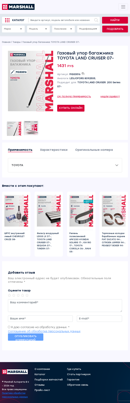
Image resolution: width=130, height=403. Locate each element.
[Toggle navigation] (123, 6)
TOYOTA (17, 165)
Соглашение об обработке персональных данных (44, 331)
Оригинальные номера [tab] (94, 150)
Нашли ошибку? (110, 96)
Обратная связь (77, 385)
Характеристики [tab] (54, 150)
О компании (42, 369)
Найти (115, 20)
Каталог (18, 20)
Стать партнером (79, 374)
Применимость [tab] (20, 150)
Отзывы (40, 385)
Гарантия (73, 380)
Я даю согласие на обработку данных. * (40, 327)
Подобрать (115, 29)
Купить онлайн (70, 108)
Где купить (74, 369)
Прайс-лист (42, 390)
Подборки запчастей (49, 380)
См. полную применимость (74, 97)
